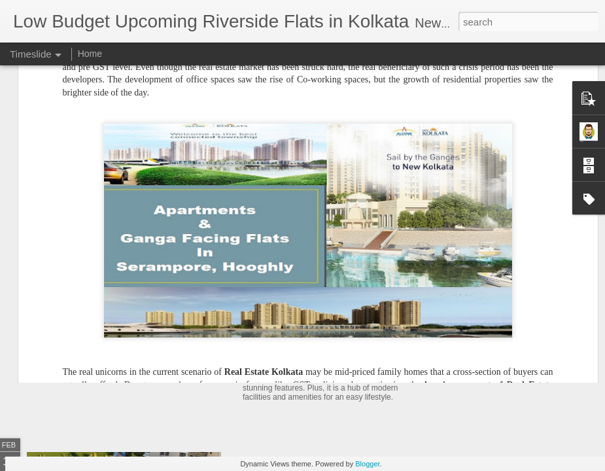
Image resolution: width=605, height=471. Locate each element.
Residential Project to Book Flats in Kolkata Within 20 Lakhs (399, 335)
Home (90, 53)
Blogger (367, 464)
